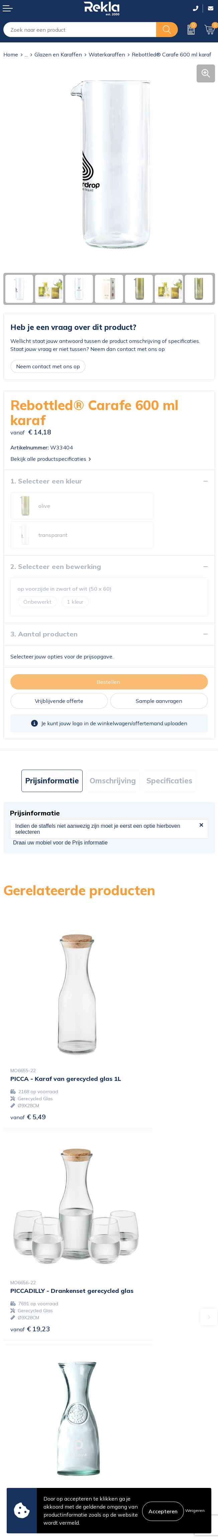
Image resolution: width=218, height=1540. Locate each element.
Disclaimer (125, 1452)
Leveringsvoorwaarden (140, 1462)
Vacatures (124, 1353)
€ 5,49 (28, 1052)
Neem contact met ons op (48, 366)
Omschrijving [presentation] (113, 751)
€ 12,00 (135, 1216)
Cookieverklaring (132, 1430)
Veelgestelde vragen (137, 1385)
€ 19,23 (135, 1052)
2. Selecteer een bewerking (55, 537)
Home (10, 54)
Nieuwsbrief (127, 1375)
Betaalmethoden (24, 1452)
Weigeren (195, 1510)
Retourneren (18, 1462)
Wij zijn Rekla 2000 (136, 1364)
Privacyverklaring (133, 1441)
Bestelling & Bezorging (31, 1441)
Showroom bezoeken (138, 1396)
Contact (13, 1430)
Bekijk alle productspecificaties (50, 458)
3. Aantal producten (44, 605)
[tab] (52, 752)
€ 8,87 (28, 1218)
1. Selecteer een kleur (46, 481)
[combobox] (79, 29)
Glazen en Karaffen (58, 54)
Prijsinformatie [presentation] (52, 751)
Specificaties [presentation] (169, 751)
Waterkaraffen (107, 54)
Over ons (123, 1343)
